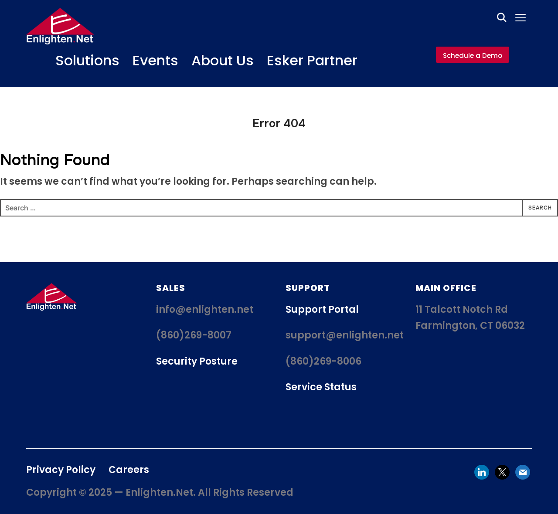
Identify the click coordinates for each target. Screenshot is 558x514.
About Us (222, 60)
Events (155, 60)
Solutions (87, 60)
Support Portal (322, 309)
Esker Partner (312, 60)
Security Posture (197, 361)
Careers (129, 470)
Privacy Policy (60, 470)
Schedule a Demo (472, 55)
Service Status (321, 387)
